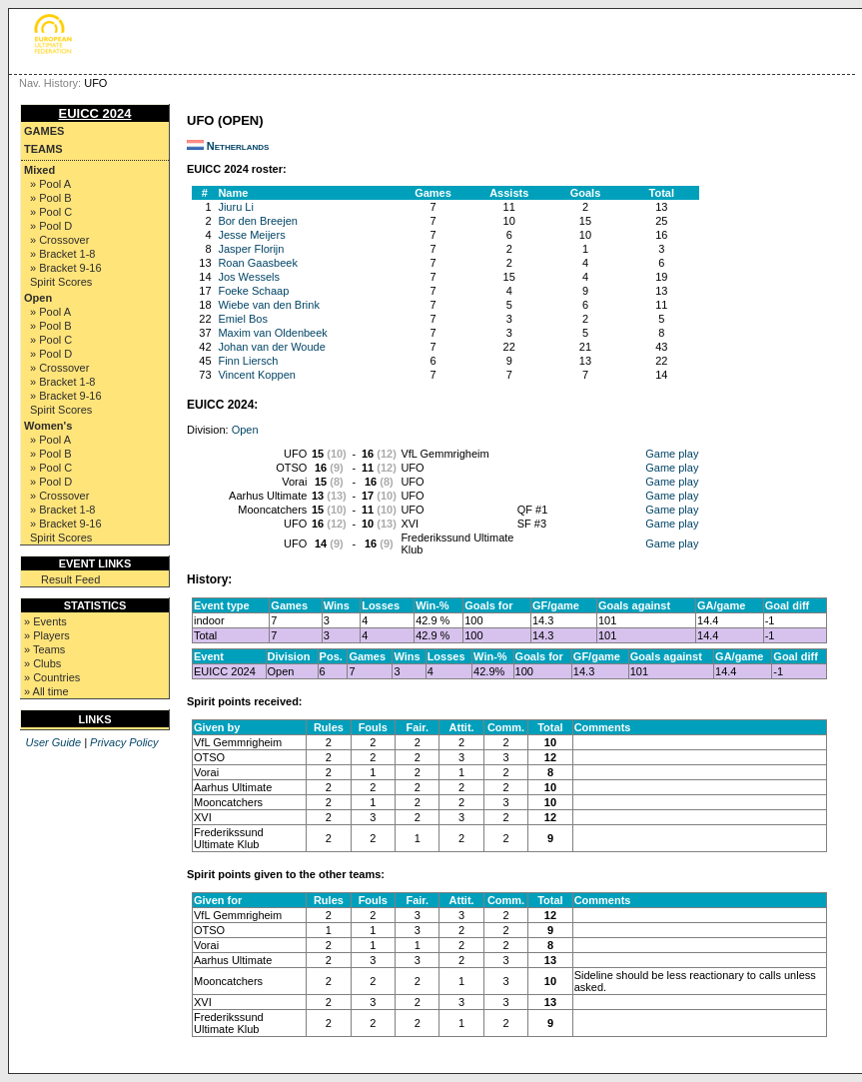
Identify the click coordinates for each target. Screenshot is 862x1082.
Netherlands (238, 146)
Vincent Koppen (256, 375)
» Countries (52, 677)
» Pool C (51, 212)
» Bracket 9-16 (66, 268)
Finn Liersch (248, 361)
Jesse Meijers (251, 235)
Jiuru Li (235, 207)
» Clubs (42, 663)
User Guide (53, 742)
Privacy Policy (124, 742)
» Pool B (51, 198)
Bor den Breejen (258, 221)
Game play (671, 454)
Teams (43, 149)
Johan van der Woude (271, 347)
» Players (47, 635)
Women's (48, 426)
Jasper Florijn (251, 249)
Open (38, 298)
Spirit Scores (61, 282)
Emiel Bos (243, 319)
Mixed (39, 170)
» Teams (44, 649)
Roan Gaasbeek (258, 263)
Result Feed (70, 579)
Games (44, 131)
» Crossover (59, 240)
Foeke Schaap (253, 291)
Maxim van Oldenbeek (272, 333)
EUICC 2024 (95, 113)
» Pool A (50, 184)
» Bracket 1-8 (62, 254)
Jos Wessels (249, 277)
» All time (46, 691)
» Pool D (51, 226)
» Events (45, 621)
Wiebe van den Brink (269, 305)
